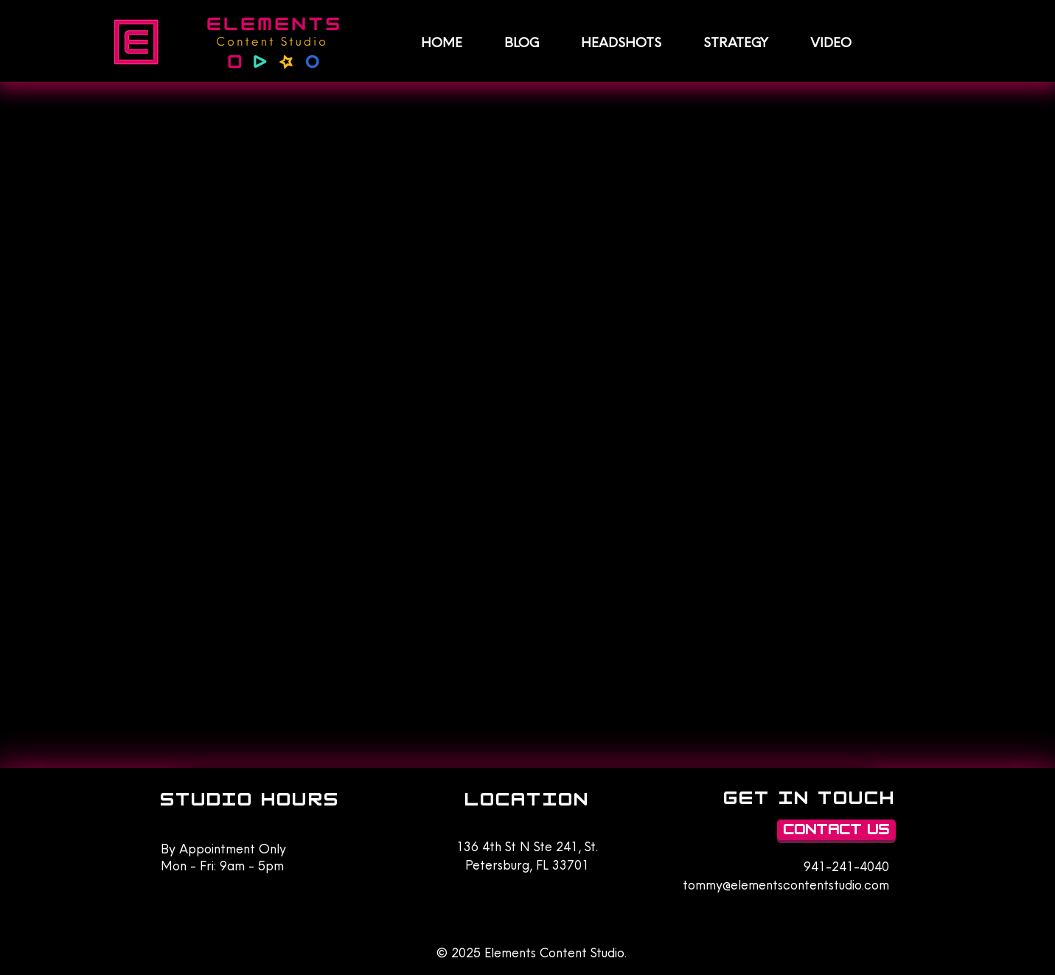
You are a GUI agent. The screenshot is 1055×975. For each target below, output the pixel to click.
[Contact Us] (836, 830)
